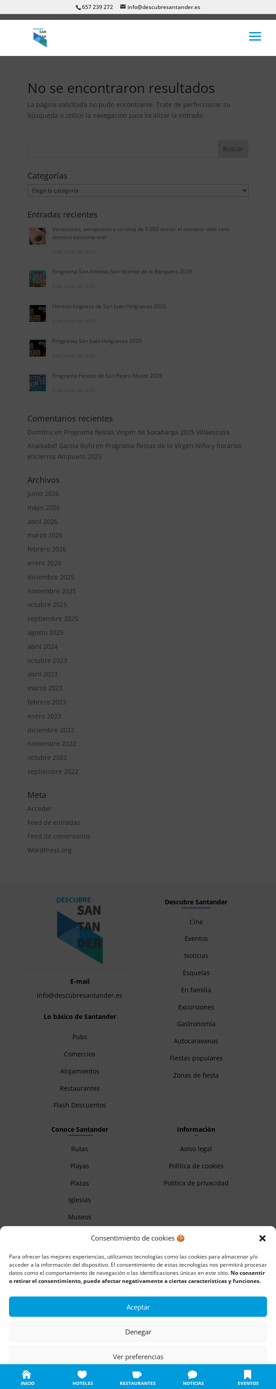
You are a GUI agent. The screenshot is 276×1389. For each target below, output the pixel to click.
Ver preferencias (138, 1356)
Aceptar (138, 1306)
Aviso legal (192, 1376)
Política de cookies (94, 1376)
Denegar (138, 1331)
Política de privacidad (147, 1376)
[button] (262, 1238)
